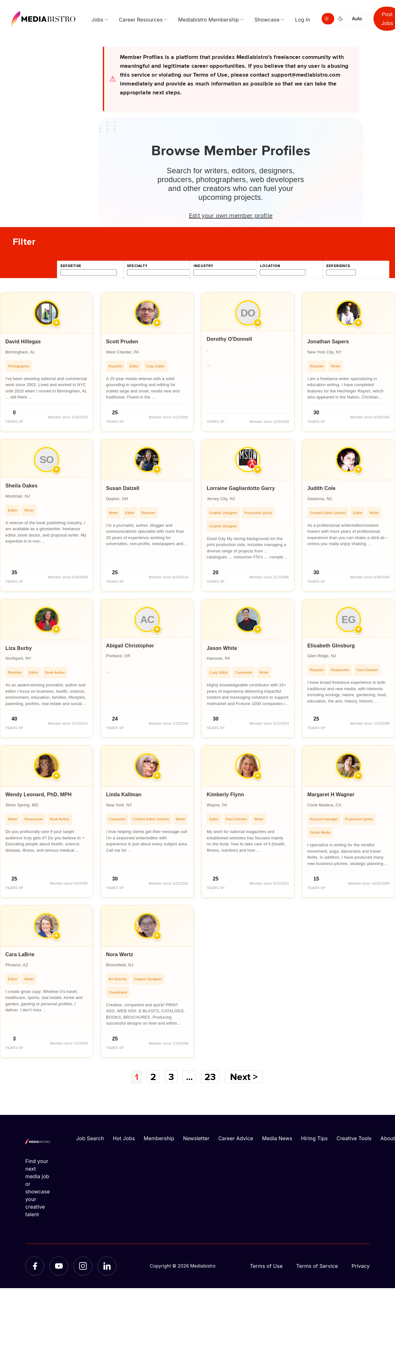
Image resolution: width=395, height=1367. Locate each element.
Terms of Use (266, 1265)
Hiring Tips (314, 1138)
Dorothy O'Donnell (229, 339)
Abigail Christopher (130, 645)
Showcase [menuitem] (266, 19)
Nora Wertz (119, 954)
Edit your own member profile (231, 215)
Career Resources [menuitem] (141, 19)
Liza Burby (18, 648)
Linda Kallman (123, 794)
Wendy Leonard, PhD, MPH (38, 794)
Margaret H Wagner (330, 794)
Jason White (222, 648)
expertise (70, 266)
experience (338, 266)
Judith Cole (321, 488)
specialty (137, 266)
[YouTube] (58, 1265)
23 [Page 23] (211, 1076)
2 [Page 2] (153, 1076)
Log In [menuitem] (302, 19)
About (387, 1138)
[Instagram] (82, 1265)
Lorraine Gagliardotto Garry (241, 488)
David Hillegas (23, 341)
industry (203, 266)
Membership (159, 1138)
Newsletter (196, 1138)
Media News (277, 1138)
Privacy (361, 1265)
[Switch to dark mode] (341, 18)
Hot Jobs (124, 1138)
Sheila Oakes (21, 485)
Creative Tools (354, 1138)
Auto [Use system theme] (357, 18)
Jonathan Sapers (328, 341)
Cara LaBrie (19, 954)
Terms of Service (317, 1265)
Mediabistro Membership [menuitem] (208, 19)
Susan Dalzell (123, 488)
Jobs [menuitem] (97, 19)
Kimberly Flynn (225, 794)
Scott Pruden (122, 341)
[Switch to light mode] (328, 18)
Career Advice (235, 1138)
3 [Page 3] (171, 1076)
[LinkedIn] (106, 1265)
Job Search (90, 1138)
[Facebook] (34, 1265)
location (270, 266)
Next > (246, 1076)
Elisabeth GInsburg (331, 645)
